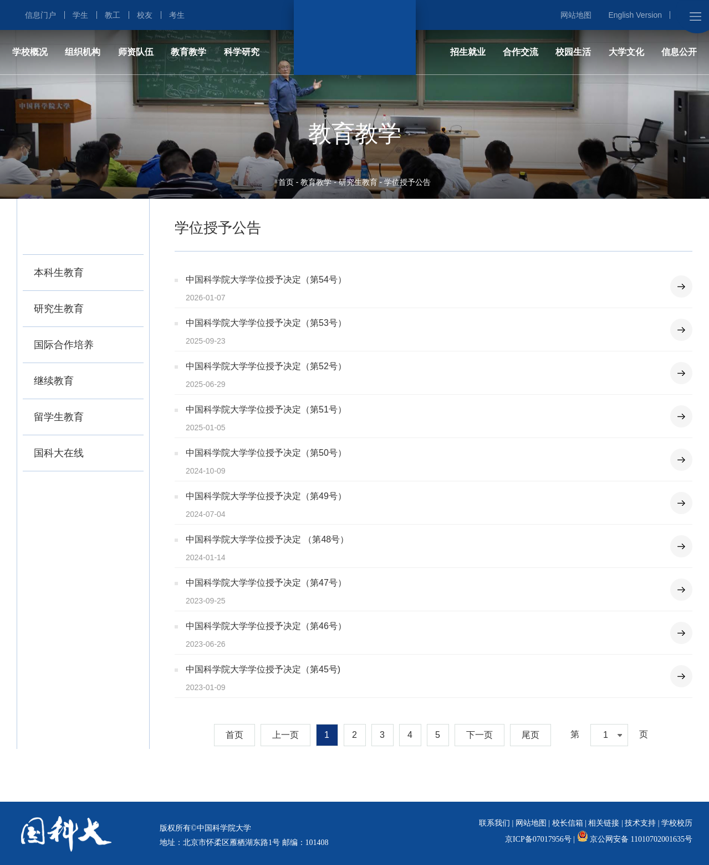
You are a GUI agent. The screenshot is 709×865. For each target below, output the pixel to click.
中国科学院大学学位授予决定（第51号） (266, 409)
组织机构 (82, 52)
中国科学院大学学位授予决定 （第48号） (267, 539)
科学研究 (241, 52)
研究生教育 (358, 182)
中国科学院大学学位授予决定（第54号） (266, 279)
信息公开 (679, 52)
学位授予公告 (407, 182)
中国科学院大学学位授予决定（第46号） (266, 626)
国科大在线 (59, 453)
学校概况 (30, 52)
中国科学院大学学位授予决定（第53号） (266, 323)
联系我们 (494, 823)
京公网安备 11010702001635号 (641, 839)
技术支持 (640, 823)
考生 (177, 15)
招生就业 (468, 52)
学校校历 (676, 823)
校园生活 (573, 52)
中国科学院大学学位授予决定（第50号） (266, 452)
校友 (144, 15)
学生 (80, 15)
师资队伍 (136, 52)
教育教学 (188, 52)
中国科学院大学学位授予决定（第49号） (266, 496)
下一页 (479, 735)
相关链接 (603, 823)
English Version (635, 15)
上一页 (285, 735)
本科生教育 (59, 272)
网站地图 (575, 15)
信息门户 (40, 15)
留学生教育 (59, 417)
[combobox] (609, 735)
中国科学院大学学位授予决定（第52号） (266, 366)
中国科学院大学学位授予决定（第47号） (266, 582)
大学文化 (626, 52)
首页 (286, 182)
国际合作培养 (64, 344)
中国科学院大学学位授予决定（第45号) (263, 669)
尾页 (530, 735)
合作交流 (520, 52)
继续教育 (54, 380)
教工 (112, 15)
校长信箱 (567, 823)
